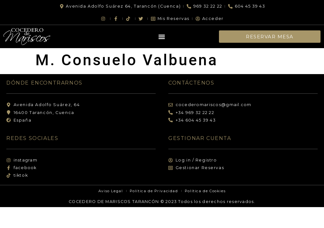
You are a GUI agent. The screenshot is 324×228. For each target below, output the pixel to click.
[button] (162, 36)
